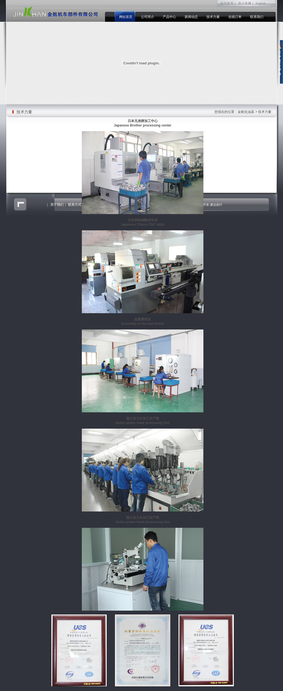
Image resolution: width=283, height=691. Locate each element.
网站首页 (125, 17)
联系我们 (256, 17)
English (261, 3)
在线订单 (235, 17)
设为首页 (227, 3)
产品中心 (169, 17)
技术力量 (213, 17)
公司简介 (147, 17)
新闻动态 (191, 17)
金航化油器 (246, 112)
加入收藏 (244, 3)
